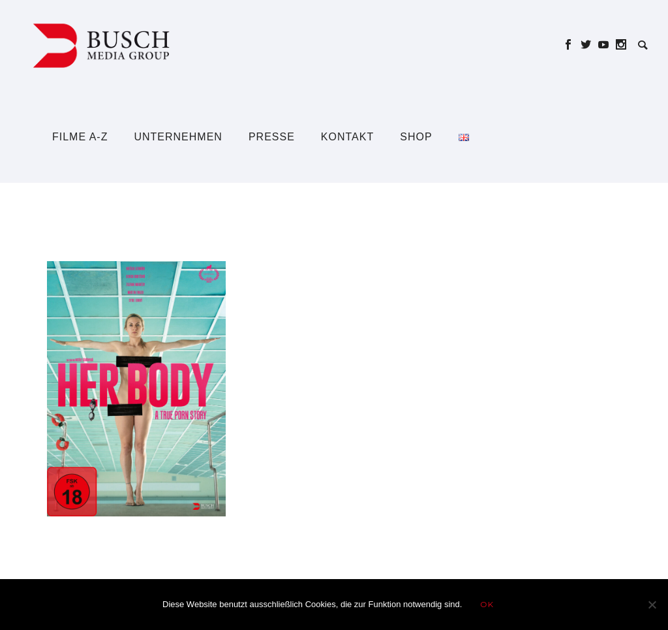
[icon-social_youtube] (607, 44)
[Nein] (651, 604)
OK (487, 604)
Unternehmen (178, 136)
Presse (272, 136)
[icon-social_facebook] (572, 44)
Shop (416, 136)
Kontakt (347, 136)
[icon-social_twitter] (589, 44)
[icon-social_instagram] (621, 44)
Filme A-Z (80, 136)
